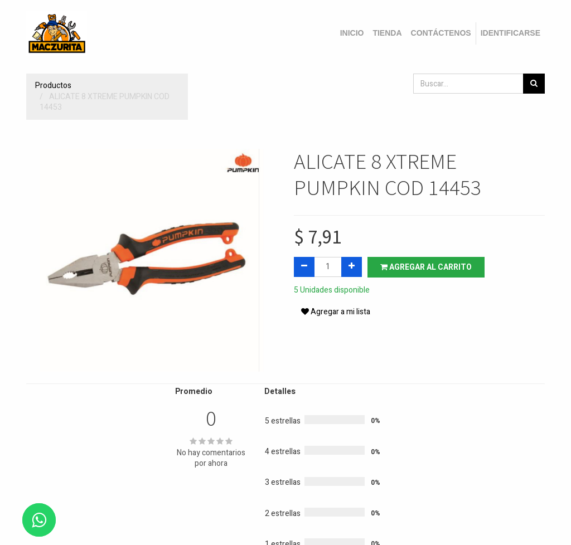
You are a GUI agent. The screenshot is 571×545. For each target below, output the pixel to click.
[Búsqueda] (534, 84)
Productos (53, 85)
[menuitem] (352, 33)
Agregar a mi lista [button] (335, 312)
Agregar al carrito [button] (426, 267)
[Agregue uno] (351, 267)
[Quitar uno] (304, 267)
